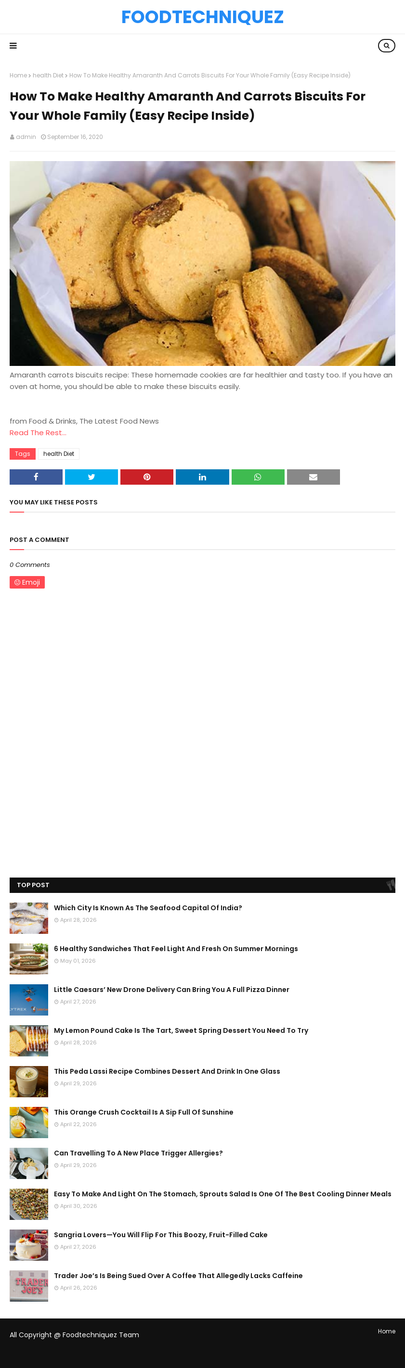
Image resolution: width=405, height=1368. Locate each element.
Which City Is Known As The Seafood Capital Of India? (148, 908)
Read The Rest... (38, 432)
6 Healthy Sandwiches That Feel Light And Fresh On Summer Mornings (176, 949)
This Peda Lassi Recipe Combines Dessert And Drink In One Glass (167, 1071)
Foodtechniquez (202, 16)
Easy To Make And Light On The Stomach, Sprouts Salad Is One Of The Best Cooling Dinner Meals (223, 1194)
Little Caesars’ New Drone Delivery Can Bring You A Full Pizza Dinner (171, 989)
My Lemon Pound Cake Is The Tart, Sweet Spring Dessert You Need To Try (181, 1030)
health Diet (48, 75)
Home (18, 75)
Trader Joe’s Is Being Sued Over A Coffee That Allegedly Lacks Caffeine (178, 1275)
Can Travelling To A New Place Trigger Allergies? (138, 1153)
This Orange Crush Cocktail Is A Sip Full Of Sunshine (144, 1112)
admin (26, 137)
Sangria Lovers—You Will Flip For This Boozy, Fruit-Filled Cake (161, 1235)
